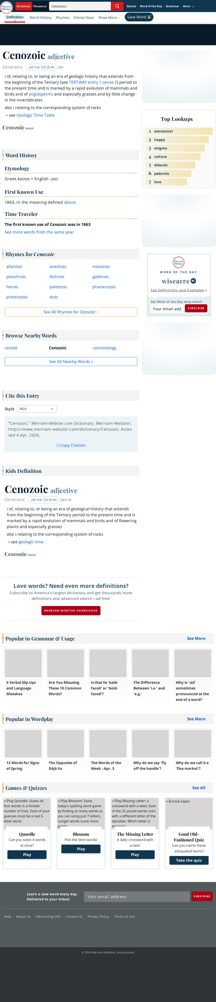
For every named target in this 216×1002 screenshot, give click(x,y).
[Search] (86, 6)
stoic (54, 297)
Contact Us (75, 916)
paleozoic (58, 286)
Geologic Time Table (36, 115)
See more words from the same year (39, 232)
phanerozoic (104, 286)
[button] (189, 6)
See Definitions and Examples (177, 290)
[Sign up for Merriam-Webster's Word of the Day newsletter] (137, 896)
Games (131, 6)
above (70, 202)
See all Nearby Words (69, 361)
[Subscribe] (202, 896)
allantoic (14, 266)
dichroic (57, 276)
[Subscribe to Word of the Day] (167, 308)
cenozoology (104, 348)
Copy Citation (71, 445)
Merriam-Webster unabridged (71, 610)
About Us (24, 916)
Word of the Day (151, 6)
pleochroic (16, 276)
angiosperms (41, 94)
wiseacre (176, 281)
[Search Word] (117, 6)
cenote (11, 348)
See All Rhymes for (70, 312)
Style (9, 409)
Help (9, 916)
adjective (61, 56)
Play (27, 854)
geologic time (31, 542)
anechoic (58, 266)
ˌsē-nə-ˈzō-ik (42, 67)
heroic (12, 286)
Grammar (172, 6)
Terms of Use (124, 916)
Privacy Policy (99, 916)
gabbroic (100, 276)
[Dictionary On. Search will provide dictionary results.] (32, 6)
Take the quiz (189, 860)
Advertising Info (49, 916)
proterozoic (17, 297)
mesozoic (101, 266)
